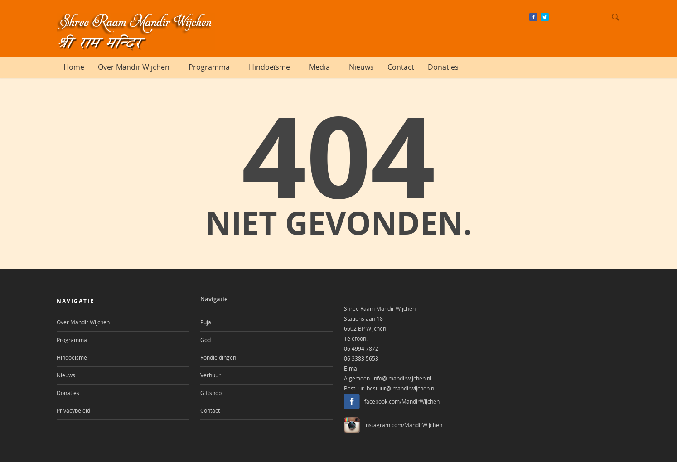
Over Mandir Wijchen (138, 67)
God (205, 340)
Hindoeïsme (273, 67)
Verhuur (210, 375)
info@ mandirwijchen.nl (401, 378)
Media (323, 67)
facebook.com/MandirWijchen (402, 401)
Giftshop (211, 393)
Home (73, 67)
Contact (400, 67)
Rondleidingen (218, 357)
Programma (213, 67)
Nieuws (361, 67)
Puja (205, 322)
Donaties (443, 67)
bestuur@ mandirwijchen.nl (401, 388)
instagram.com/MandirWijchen (403, 425)
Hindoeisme (72, 357)
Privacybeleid (73, 410)
